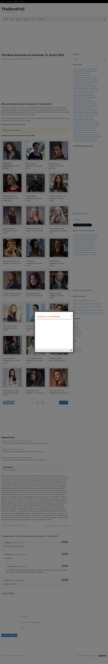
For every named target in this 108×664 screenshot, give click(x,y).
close (71, 338)
